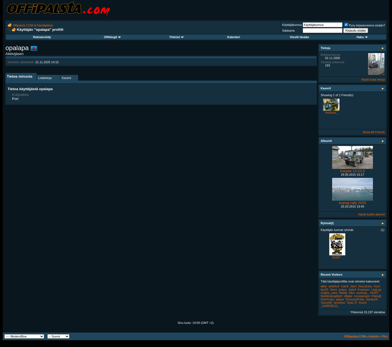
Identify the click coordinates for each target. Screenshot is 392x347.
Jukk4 (352, 289)
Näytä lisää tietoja (373, 79)
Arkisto (373, 336)
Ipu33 (324, 289)
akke (324, 286)
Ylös (384, 336)
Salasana (288, 30)
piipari (340, 299)
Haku (362, 37)
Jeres (333, 289)
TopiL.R (352, 302)
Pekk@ (376, 296)
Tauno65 (326, 302)
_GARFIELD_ (330, 306)
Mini (351, 292)
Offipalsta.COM (23, 25)
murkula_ (331, 112)
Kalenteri (233, 37)
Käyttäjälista (45, 25)
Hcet (377, 286)
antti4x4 (334, 286)
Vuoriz (363, 302)
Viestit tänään (299, 37)
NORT (336, 257)
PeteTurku (327, 299)
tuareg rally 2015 (352, 203)
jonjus (343, 289)
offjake (348, 296)
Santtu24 (372, 299)
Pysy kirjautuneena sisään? (364, 25)
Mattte (343, 292)
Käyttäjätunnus (292, 24)
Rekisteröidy (42, 37)
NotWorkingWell (331, 296)
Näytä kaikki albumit (371, 214)
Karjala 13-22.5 (352, 171)
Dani (353, 286)
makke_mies (329, 292)
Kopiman (363, 289)
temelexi (339, 302)
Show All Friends (374, 132)
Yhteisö (176, 37)
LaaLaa (376, 289)
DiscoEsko (365, 286)
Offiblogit (112, 37)
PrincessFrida (355, 299)
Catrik (345, 286)
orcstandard (362, 296)
